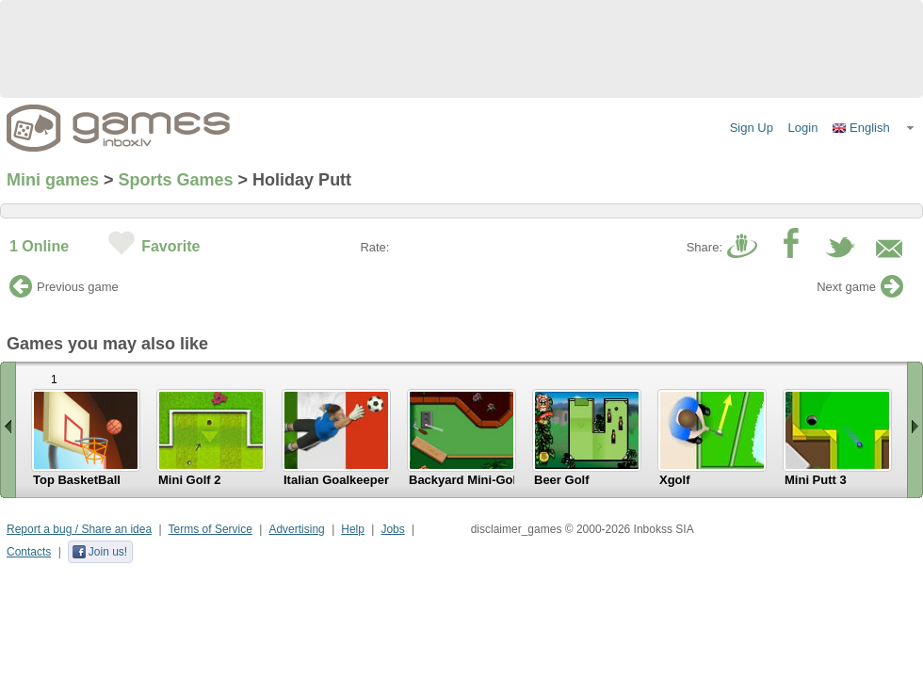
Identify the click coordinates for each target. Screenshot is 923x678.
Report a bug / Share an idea (79, 529)
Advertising (296, 529)
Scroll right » (915, 430)
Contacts (29, 551)
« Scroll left (8, 430)
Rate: (374, 247)
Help (352, 529)
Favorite (170, 246)
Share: (704, 247)
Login (803, 128)
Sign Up (751, 128)
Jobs (392, 529)
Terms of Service (210, 529)
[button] (874, 128)
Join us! (99, 551)
